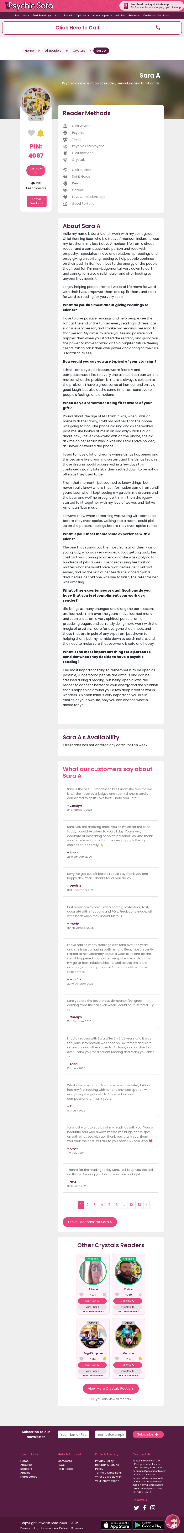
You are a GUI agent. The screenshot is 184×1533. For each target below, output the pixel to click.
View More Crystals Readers (111, 1388)
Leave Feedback (37, 201)
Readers (26, 1469)
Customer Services (156, 15)
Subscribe (148, 1434)
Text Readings (42, 15)
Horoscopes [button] (101, 15)
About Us (26, 1465)
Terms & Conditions (108, 1473)
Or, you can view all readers (111, 1399)
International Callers (55, 1528)
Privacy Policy (104, 1461)
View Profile (92, 1307)
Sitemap (77, 1528)
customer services (151, 1481)
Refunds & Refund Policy (107, 1467)
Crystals (79, 51)
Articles (120, 15)
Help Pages (65, 1469)
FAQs (61, 1465)
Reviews (134, 15)
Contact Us (65, 1461)
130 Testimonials (36, 186)
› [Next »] (146, 1204)
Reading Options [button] (75, 15)
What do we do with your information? (108, 1478)
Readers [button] (21, 15)
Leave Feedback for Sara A (90, 1222)
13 (139, 1204)
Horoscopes (28, 1476)
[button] (92, 28)
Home (29, 51)
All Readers (53, 51)
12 (131, 1204)
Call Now (36, 170)
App (58, 15)
